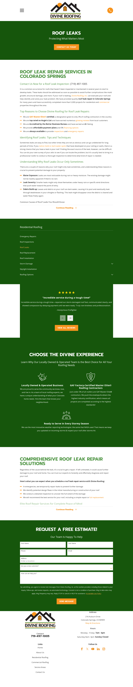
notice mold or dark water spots (52, 146)
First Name (25, 544)
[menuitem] (66, 237)
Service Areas (40, 668)
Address (24, 560)
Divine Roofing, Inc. (79, 95)
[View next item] (70, 318)
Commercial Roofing (40, 663)
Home (40, 648)
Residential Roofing (40, 658)
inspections (59, 131)
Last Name (72, 544)
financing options (71, 127)
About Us (40, 653)
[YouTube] (92, 650)
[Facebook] (82, 650)
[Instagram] (103, 650)
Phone (23, 552)
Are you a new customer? (30, 567)
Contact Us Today (66, 47)
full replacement (96, 498)
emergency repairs (76, 131)
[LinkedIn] (98, 650)
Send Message (66, 602)
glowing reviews (82, 120)
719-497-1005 (40, 637)
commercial (104, 102)
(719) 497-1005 (78, 84)
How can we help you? (29, 575)
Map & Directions (92, 624)
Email (70, 552)
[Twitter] (87, 650)
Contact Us (40, 673)
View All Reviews (66, 328)
